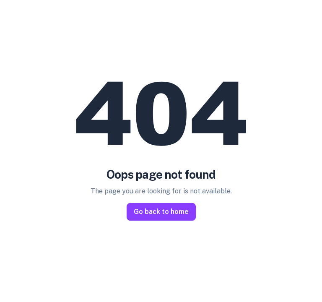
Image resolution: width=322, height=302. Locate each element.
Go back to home (161, 212)
